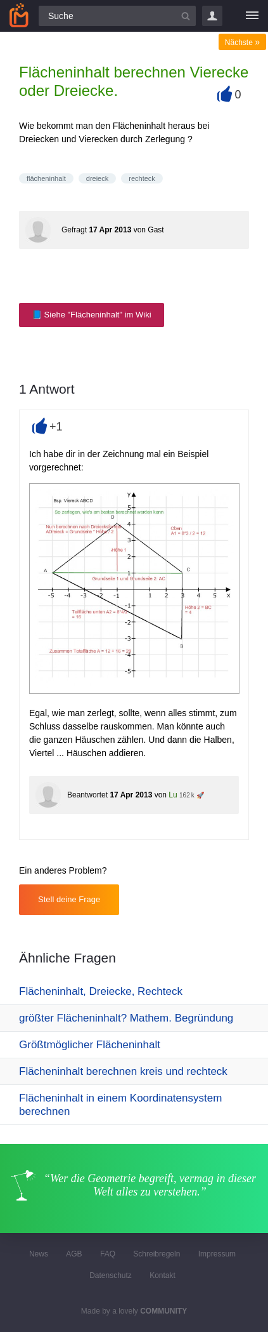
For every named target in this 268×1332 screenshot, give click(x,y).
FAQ (107, 1253)
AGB (74, 1253)
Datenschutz (110, 1275)
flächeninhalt (46, 178)
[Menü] (252, 15)
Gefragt (74, 229)
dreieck (97, 178)
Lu (173, 794)
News (38, 1253)
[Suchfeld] (117, 16)
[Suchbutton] (185, 16)
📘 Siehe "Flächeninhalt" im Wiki (91, 314)
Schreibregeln (156, 1253)
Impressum (217, 1253)
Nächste (242, 42)
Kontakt (162, 1275)
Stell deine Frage (69, 899)
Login (212, 16)
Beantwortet (87, 794)
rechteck (142, 178)
